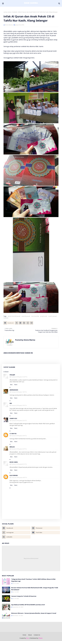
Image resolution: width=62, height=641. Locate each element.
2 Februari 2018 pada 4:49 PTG (19, 477)
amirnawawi (14, 390)
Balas (11, 384)
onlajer (12, 375)
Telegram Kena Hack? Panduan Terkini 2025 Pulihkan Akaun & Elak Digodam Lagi (33, 580)
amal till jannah (26, 316)
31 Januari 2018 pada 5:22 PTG (19, 420)
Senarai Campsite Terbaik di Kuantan (23, 596)
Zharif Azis (13, 418)
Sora (27, 638)
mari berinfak (35, 316)
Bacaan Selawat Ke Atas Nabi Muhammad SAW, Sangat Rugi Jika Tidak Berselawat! (34, 589)
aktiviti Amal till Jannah (14, 316)
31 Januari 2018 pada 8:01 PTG (19, 464)
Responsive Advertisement (31, 558)
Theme (40, 638)
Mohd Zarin (14, 462)
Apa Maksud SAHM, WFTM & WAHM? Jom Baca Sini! (28, 605)
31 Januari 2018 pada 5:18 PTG (19, 405)
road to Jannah (52, 316)
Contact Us (37, 635)
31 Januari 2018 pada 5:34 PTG (19, 435)
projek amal (43, 316)
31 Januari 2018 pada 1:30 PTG (19, 392)
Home (24, 635)
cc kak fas (13, 433)
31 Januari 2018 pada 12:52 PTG (19, 377)
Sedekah (14, 12)
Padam (15, 384)
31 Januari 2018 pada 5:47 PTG (19, 449)
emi (11, 403)
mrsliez (12, 447)
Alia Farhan (14, 475)
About (30, 635)
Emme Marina (9, 25)
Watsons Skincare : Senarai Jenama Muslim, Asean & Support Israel (33, 613)
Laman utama (7, 12)
